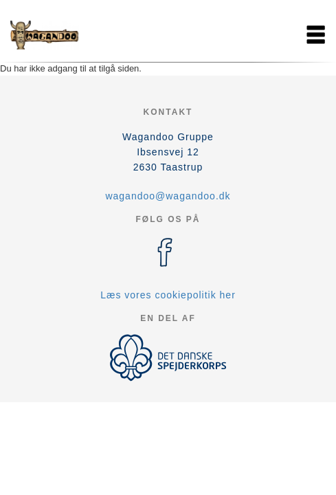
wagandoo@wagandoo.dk (167, 195)
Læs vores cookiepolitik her (168, 294)
